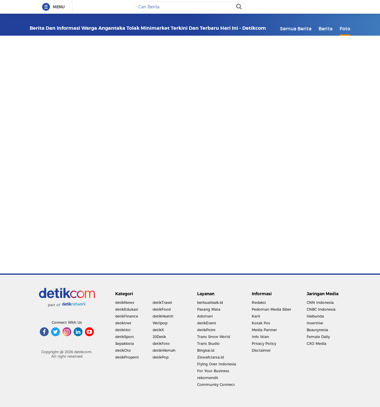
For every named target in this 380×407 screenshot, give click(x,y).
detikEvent (206, 323)
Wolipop (160, 323)
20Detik (159, 336)
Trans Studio (208, 343)
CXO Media (316, 343)
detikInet (123, 323)
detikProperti (127, 357)
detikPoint (206, 330)
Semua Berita (295, 29)
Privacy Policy (264, 343)
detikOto (123, 350)
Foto (345, 29)
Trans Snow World (213, 336)
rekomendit (207, 377)
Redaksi (259, 302)
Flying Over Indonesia (216, 364)
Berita (325, 29)
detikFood (162, 309)
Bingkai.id (205, 350)
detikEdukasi (126, 309)
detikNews (124, 302)
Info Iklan (260, 336)
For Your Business (213, 371)
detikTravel (162, 302)
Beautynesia (317, 330)
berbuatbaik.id (210, 302)
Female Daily (318, 336)
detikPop (161, 357)
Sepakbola (124, 343)
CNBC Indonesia (321, 309)
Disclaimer (261, 350)
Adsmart (205, 316)
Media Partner (264, 330)
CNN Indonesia (320, 302)
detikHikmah (164, 350)
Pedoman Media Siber (271, 309)
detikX (158, 330)
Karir (256, 316)
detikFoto (161, 343)
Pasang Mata (208, 309)
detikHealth (163, 316)
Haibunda (315, 316)
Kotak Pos (261, 323)
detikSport (124, 336)
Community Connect (216, 384)
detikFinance (126, 316)
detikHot (123, 330)
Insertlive (315, 323)
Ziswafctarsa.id (210, 357)
